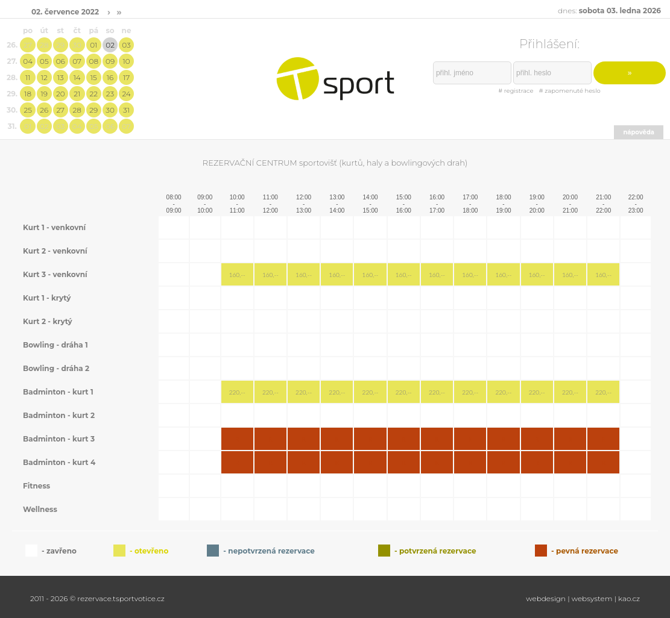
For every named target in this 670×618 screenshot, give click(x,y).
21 (77, 93)
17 (126, 77)
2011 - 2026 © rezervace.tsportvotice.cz (97, 598)
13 (60, 77)
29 (60, 44)
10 (126, 61)
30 (76, 44)
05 (44, 61)
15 (93, 77)
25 (27, 109)
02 (110, 44)
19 (44, 93)
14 (77, 77)
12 (44, 77)
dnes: (609, 10)
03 (126, 44)
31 (126, 109)
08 (93, 61)
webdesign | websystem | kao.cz (583, 598)
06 (60, 61)
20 (60, 93)
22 (94, 93)
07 (76, 61)
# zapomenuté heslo (570, 91)
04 (28, 61)
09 (110, 61)
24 (126, 93)
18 (27, 93)
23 (110, 93)
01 (93, 44)
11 (27, 77)
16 (110, 77)
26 (44, 109)
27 (28, 44)
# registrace (515, 91)
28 (44, 44)
